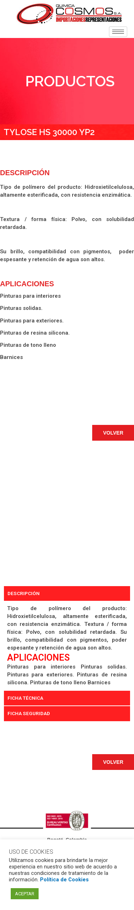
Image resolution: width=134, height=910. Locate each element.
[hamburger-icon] (118, 32)
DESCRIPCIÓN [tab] (24, 593)
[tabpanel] (67, 645)
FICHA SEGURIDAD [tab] (29, 713)
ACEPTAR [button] (24, 893)
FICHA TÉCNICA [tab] (25, 698)
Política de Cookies (64, 879)
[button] (113, 433)
